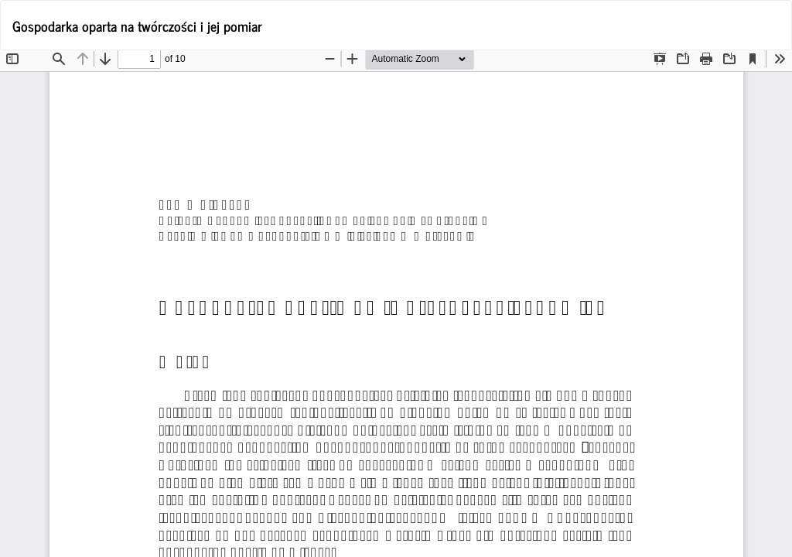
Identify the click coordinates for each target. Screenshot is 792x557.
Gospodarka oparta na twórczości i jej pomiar (137, 25)
